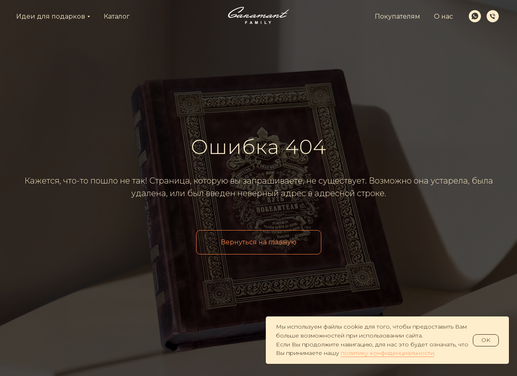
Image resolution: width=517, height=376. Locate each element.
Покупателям (397, 16)
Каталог (117, 16)
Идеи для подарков (50, 16)
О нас (443, 16)
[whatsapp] (475, 16)
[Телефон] (493, 16)
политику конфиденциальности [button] (387, 353)
